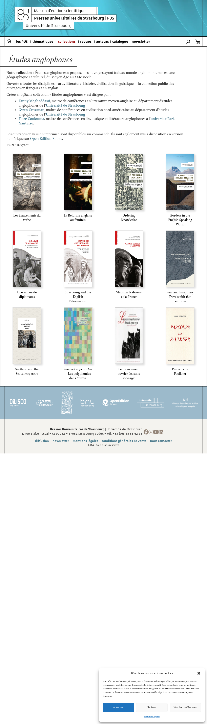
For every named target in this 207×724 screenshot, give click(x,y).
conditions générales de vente (124, 441)
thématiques (42, 41)
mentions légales (85, 441)
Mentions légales (152, 717)
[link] (65, 106)
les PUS (22, 41)
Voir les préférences (185, 707)
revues (85, 41)
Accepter (118, 707)
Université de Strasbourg (65, 106)
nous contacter (161, 441)
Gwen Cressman (31, 110)
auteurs (102, 41)
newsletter (141, 41)
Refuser (151, 707)
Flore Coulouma (31, 119)
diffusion (42, 441)
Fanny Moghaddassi (34, 101)
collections (67, 41)
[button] (199, 673)
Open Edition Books (46, 139)
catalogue (120, 41)
